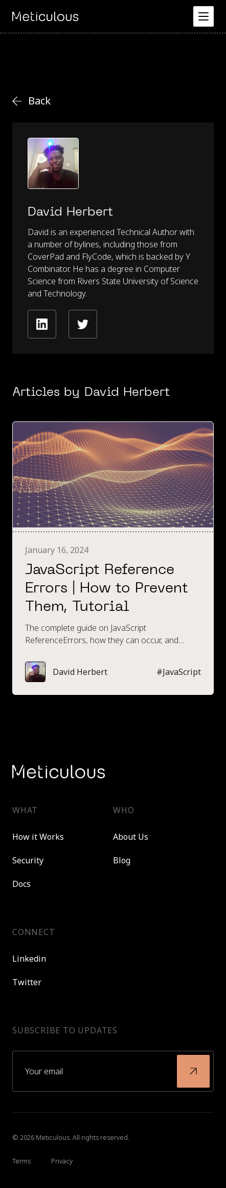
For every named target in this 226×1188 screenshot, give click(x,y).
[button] (203, 16)
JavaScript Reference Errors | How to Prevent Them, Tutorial (106, 588)
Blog (121, 860)
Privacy (62, 1161)
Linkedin (29, 958)
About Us (130, 836)
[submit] (193, 1071)
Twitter (26, 982)
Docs (21, 883)
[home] (45, 16)
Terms (21, 1161)
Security (27, 860)
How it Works (38, 836)
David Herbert (80, 671)
